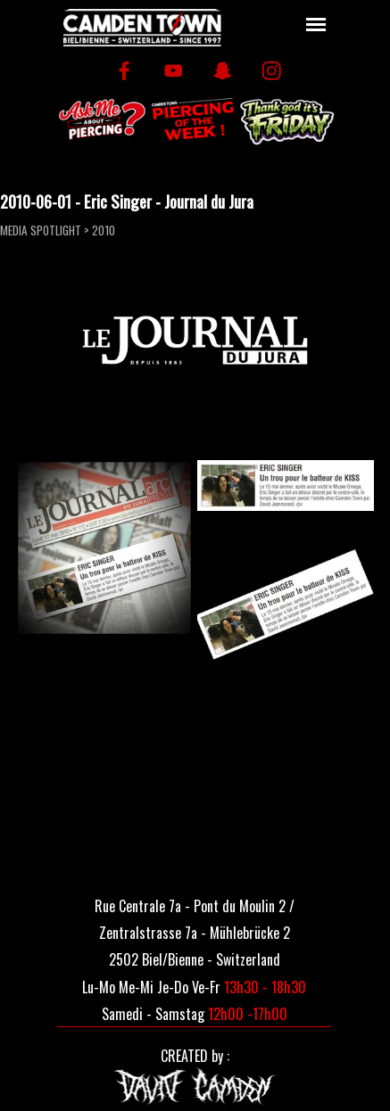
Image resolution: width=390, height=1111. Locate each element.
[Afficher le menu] (316, 24)
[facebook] (124, 70)
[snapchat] (222, 70)
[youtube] (173, 70)
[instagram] (271, 70)
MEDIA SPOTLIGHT (40, 230)
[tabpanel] (195, 931)
